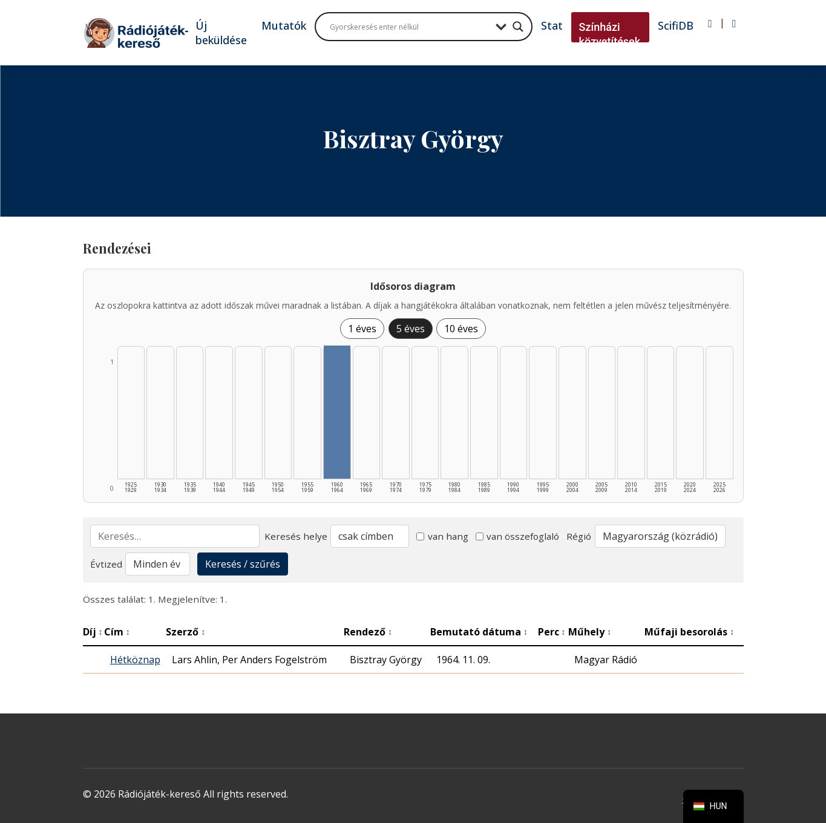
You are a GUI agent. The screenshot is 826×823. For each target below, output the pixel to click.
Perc (552, 631)
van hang (442, 536)
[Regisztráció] (734, 23)
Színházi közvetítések (610, 34)
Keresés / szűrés (242, 564)
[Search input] (410, 26)
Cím (117, 631)
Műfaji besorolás (689, 631)
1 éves (362, 328)
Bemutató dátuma (479, 631)
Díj (93, 631)
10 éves (461, 328)
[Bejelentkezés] (710, 23)
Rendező (368, 631)
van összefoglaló (518, 536)
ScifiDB (675, 25)
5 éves (410, 328)
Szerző (185, 631)
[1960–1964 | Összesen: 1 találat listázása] (337, 412)
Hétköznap (135, 659)
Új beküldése (221, 32)
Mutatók (283, 25)
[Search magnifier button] (518, 26)
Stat (552, 25)
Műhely (589, 631)
